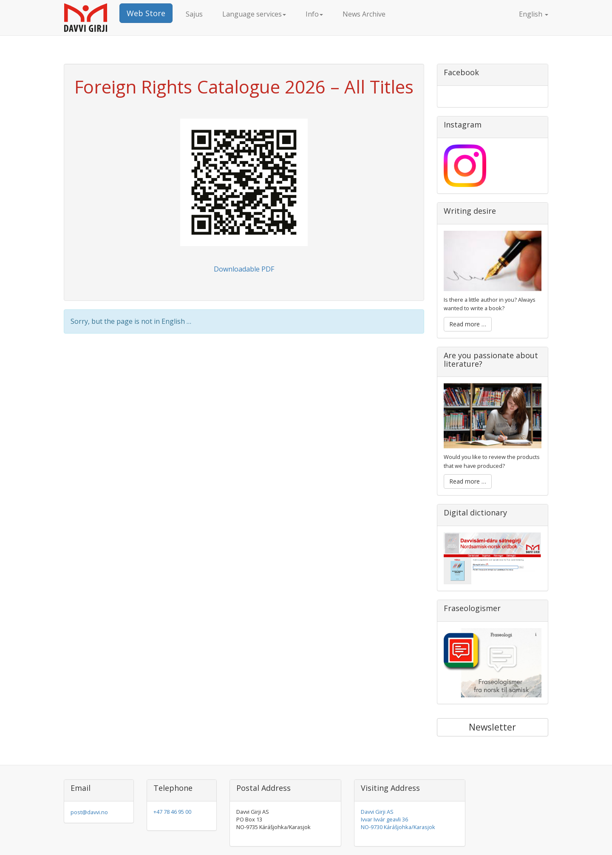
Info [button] (314, 14)
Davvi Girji (91, 17)
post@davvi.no (89, 812)
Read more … (467, 324)
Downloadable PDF (244, 269)
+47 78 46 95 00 (172, 811)
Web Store (146, 13)
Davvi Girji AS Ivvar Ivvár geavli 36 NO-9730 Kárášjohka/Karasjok (398, 819)
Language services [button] (254, 14)
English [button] (526, 14)
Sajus (194, 14)
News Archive (364, 14)
